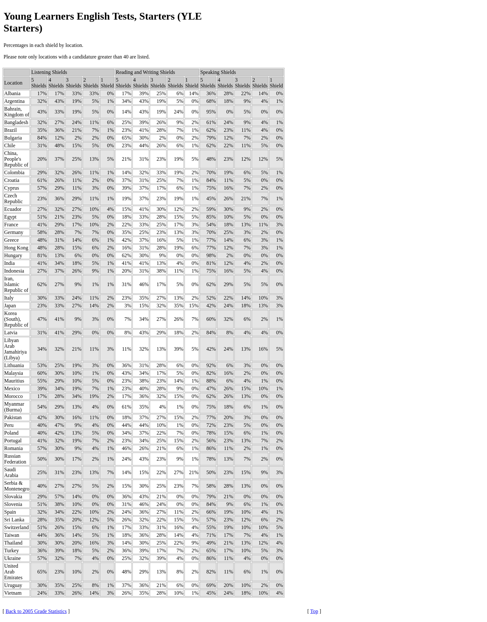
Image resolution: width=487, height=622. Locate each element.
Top (314, 611)
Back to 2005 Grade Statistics (36, 611)
